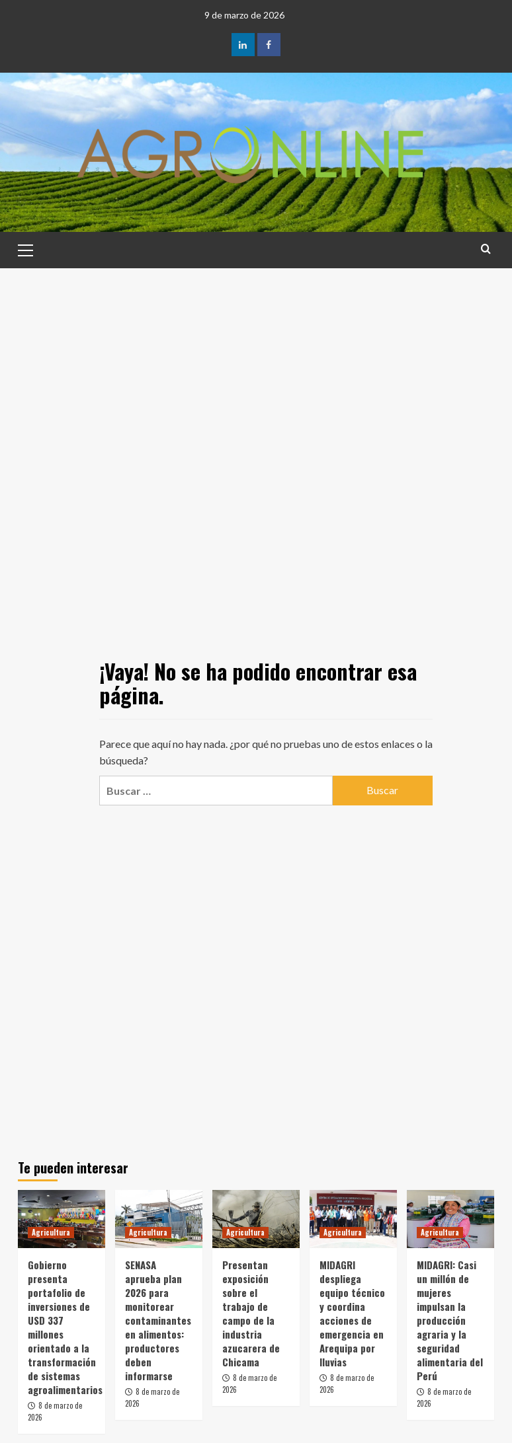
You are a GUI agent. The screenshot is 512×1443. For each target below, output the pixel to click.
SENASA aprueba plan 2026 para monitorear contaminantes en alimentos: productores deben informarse (158, 1320)
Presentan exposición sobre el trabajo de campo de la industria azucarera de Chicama (251, 1313)
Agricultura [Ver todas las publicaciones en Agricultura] (51, 1232)
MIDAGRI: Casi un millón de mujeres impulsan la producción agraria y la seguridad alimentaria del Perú (450, 1320)
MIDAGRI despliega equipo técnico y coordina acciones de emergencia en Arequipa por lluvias (352, 1313)
